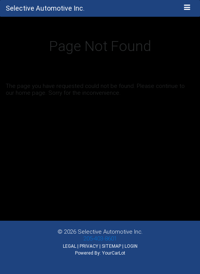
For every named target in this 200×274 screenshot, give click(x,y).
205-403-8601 (100, 238)
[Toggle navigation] (187, 8)
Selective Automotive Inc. (110, 231)
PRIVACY (89, 246)
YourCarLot (113, 253)
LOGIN (131, 246)
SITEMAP (111, 246)
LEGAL (69, 246)
